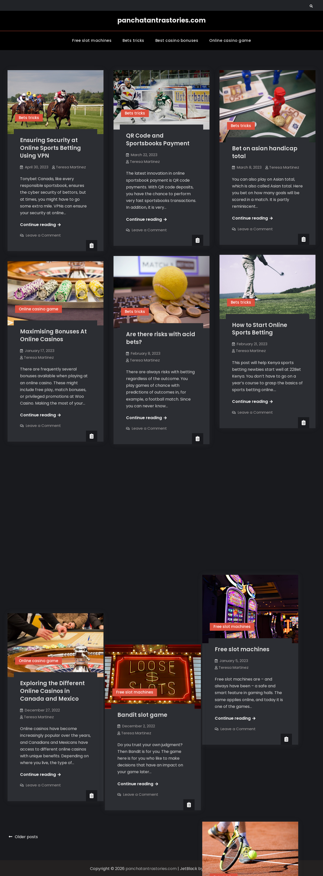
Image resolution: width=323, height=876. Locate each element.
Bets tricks (133, 40)
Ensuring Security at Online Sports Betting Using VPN (50, 148)
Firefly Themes (218, 867)
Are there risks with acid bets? (160, 338)
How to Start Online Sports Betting (259, 329)
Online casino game (230, 40)
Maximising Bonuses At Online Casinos (53, 335)
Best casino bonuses (176, 40)
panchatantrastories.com (161, 20)
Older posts (26, 836)
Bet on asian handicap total (264, 152)
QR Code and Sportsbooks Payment (157, 139)
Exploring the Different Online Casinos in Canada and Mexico (52, 529)
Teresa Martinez (71, 167)
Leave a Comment (43, 235)
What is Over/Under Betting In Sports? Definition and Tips (260, 704)
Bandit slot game (151, 524)
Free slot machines (92, 40)
